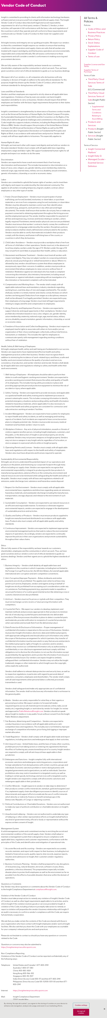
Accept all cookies (81, 1012)
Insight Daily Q (94, 156)
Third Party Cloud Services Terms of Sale (96, 82)
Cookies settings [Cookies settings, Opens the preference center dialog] (81, 1005)
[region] (53, 1009)
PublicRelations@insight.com (31, 711)
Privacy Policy (94, 36)
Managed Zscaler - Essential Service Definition (97, 162)
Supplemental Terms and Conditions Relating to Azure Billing (98, 113)
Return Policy (94, 39)
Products (92, 129)
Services (92, 136)
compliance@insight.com (45, 890)
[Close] (104, 1008)
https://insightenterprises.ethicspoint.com (18, 947)
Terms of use (94, 57)
